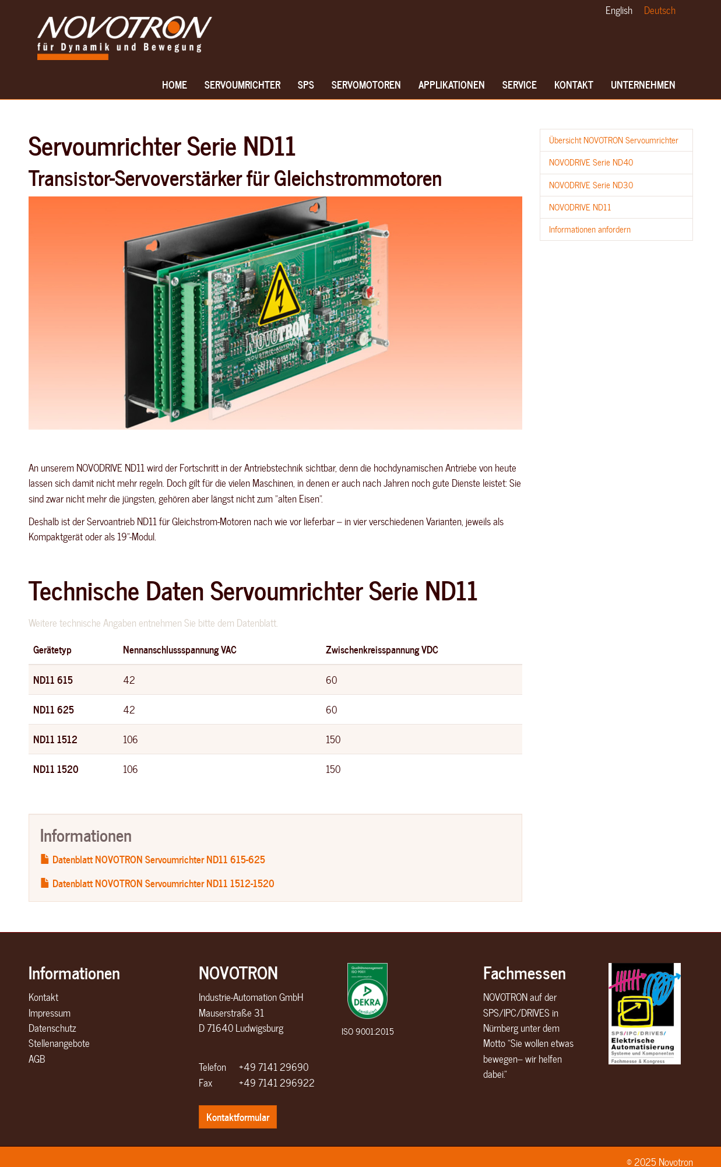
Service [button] (519, 87)
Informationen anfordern (590, 229)
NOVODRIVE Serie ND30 (591, 185)
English (619, 10)
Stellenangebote (59, 1043)
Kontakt (43, 997)
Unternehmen (643, 87)
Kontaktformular (237, 1116)
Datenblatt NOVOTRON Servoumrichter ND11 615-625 (152, 859)
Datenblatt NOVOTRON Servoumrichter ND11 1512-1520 (157, 883)
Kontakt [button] (573, 87)
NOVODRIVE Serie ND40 (591, 162)
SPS (308, 87)
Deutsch (660, 10)
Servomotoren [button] (366, 87)
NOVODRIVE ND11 (580, 207)
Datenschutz (52, 1028)
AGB (37, 1058)
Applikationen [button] (451, 87)
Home (175, 87)
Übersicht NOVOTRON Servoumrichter (613, 140)
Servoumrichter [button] (242, 87)
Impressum (50, 1012)
